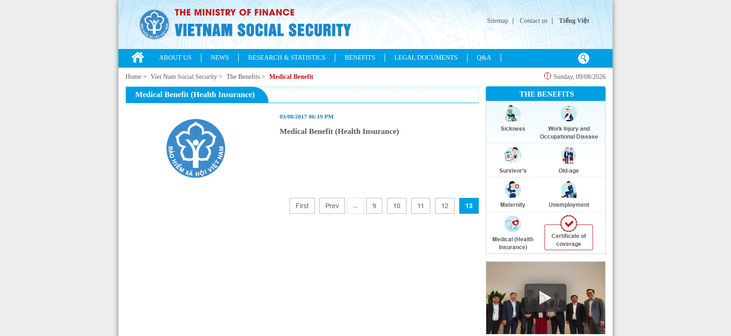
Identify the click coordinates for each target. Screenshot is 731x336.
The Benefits (243, 76)
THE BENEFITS (546, 94)
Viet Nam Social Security (184, 76)
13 (469, 206)
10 (396, 206)
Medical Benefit (291, 76)
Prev (332, 206)
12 (444, 206)
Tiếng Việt (574, 20)
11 (420, 206)
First (302, 206)
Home (133, 76)
